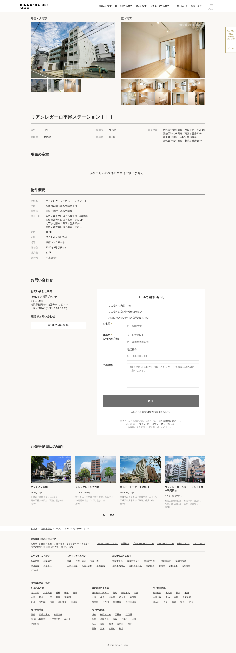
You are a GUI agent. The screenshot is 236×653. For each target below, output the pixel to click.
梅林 (130, 624)
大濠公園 (94, 561)
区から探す (141, 6)
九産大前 (47, 592)
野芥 (94, 628)
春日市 (162, 565)
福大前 (120, 624)
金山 (102, 624)
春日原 (133, 597)
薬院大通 (104, 619)
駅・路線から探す (123, 6)
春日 (33, 602)
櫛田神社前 (105, 614)
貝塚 (33, 614)
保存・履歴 (196, 6)
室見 (182, 602)
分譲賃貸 (35, 565)
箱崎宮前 (58, 614)
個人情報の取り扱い (167, 421)
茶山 (94, 624)
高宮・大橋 (87, 565)
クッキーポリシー (165, 543)
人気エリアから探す (159, 6)
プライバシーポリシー (151, 424)
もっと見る (108, 515)
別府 (134, 619)
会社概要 (125, 543)
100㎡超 (34, 570)
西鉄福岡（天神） (100, 592)
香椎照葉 (100, 565)
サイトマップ (199, 543)
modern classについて (107, 543)
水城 (52, 602)
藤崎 (174, 602)
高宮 (136, 592)
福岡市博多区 (133, 561)
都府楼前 (117, 602)
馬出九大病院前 (38, 619)
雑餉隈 (112, 597)
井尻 (102, 597)
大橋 (94, 597)
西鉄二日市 (131, 602)
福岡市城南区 (118, 565)
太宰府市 (186, 565)
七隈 (111, 624)
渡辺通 (129, 614)
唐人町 (156, 602)
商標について (183, 543)
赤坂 (176, 597)
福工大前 (35, 592)
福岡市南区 (46, 528)
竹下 (50, 597)
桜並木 (122, 597)
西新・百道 (72, 565)
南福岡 (67, 597)
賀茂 (102, 628)
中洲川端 (157, 597)
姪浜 (191, 602)
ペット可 (47, 565)
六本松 (124, 619)
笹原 (58, 597)
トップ (34, 528)
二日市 (74, 602)
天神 (168, 597)
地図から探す (105, 6)
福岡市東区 (117, 561)
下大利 (105, 602)
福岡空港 (157, 592)
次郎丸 (112, 628)
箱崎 (75, 592)
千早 (66, 592)
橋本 (121, 628)
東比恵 (169, 592)
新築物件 (47, 561)
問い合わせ (182, 6)
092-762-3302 (230, 35)
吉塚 (33, 597)
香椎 (58, 592)
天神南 (118, 614)
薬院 (115, 592)
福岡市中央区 (150, 561)
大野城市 (173, 565)
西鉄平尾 (125, 592)
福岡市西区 (180, 561)
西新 (165, 602)
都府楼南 (62, 602)
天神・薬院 (80, 561)
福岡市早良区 (135, 565)
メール (231, 48)
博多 (69, 561)
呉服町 (67, 619)
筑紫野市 (150, 565)
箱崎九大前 (44, 614)
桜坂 (115, 619)
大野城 (42, 602)
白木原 (95, 602)
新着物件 (35, 561)
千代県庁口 (55, 619)
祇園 (187, 592)
